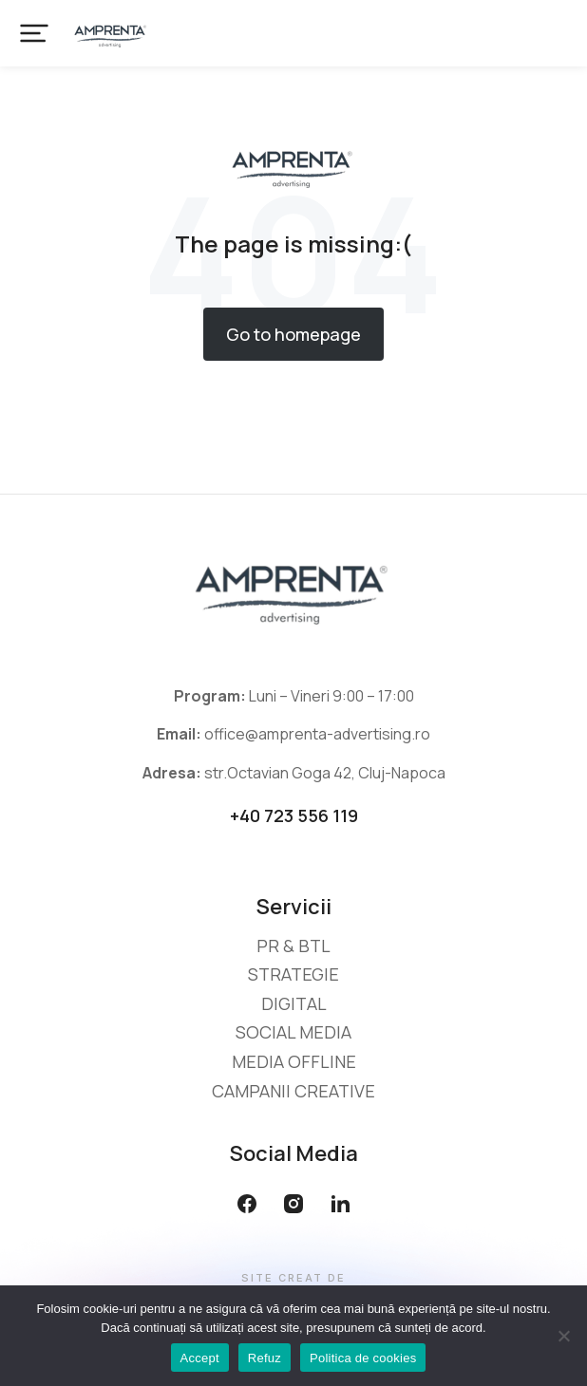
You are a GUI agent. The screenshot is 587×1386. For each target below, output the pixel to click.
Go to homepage (293, 334)
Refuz (264, 1358)
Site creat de (293, 1278)
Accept (199, 1358)
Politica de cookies (363, 1358)
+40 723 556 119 (294, 815)
